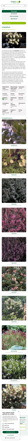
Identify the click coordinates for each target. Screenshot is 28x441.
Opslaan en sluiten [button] (10, 432)
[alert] (10, 425)
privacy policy (21, 421)
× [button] (18, 411)
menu (2, 2)
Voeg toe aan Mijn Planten (9, 29)
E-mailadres (20, 423)
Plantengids (14, 11)
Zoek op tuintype (14, 16)
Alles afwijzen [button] (10, 435)
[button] (10, 437)
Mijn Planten (14, 18)
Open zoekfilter (6, 23)
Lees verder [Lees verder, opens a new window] (10, 421)
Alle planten (14, 13)
